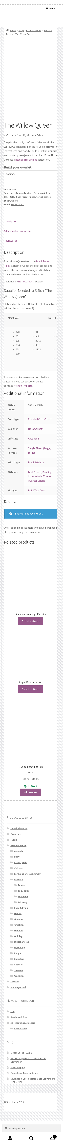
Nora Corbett (17, 227)
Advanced (33, 461)
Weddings (19, 998)
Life (12, 1034)
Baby (16, 879)
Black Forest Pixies (26, 182)
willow (14, 223)
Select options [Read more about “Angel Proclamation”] (30, 711)
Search (31, 1138)
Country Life (20, 885)
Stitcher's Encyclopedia (22, 1045)
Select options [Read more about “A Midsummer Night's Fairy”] (30, 643)
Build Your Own (36, 513)
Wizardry (22, 924)
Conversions (20, 1051)
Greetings (19, 947)
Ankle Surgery (17, 1089)
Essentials (15, 856)
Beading (47, 494)
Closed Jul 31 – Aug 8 (21, 1075)
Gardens (18, 941)
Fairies (9, 34)
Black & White (36, 485)
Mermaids (23, 919)
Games (18, 936)
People (17, 975)
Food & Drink (21, 930)
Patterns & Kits (33, 30)
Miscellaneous (21, 964)
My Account (10, 1138)
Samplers (19, 981)
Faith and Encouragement (27, 896)
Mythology (19, 970)
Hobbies (18, 953)
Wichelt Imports (22, 408)
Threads (14, 1004)
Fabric (13, 862)
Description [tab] (10, 243)
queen (7, 223)
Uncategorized (18, 1009)
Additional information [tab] (17, 253)
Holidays (19, 958)
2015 (12, 219)
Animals (18, 873)
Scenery (18, 987)
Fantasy (48, 30)
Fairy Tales (23, 913)
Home (13, 30)
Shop (21, 30)
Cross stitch (35, 499)
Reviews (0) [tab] (10, 263)
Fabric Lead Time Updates (24, 1095)
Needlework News (19, 1039)
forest (39, 219)
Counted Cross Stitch (40, 441)
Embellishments (18, 851)
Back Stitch (34, 494)
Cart (49, 1136)
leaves (47, 219)
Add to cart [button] (30, 815)
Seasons (18, 992)
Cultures (18, 890)
